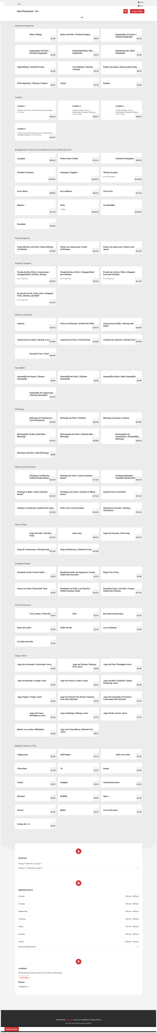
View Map (24, 977)
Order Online (137, 11)
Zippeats (69, 1020)
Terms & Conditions (81, 1020)
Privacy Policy (95, 1020)
